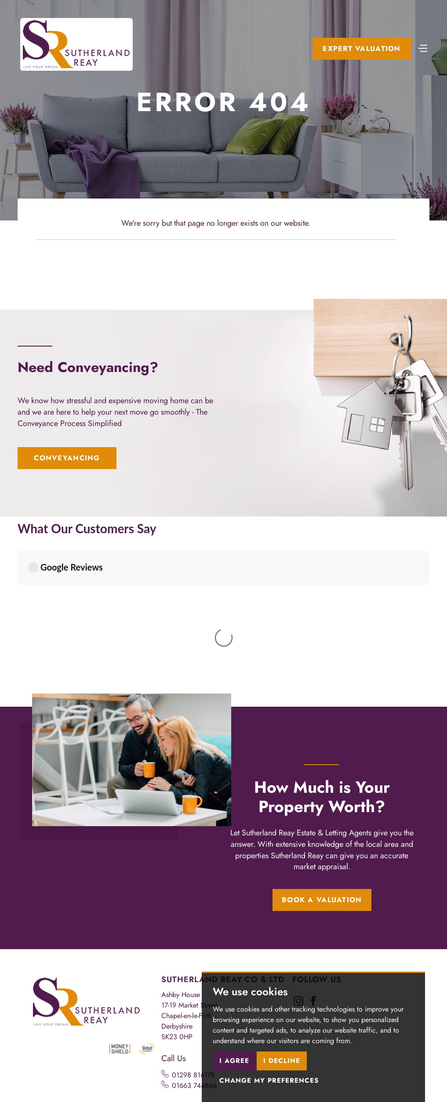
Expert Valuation (361, 48)
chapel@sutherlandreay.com (213, 962)
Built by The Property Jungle (71, 1070)
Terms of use (48, 1044)
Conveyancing (67, 458)
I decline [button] (281, 1061)
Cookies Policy (171, 1044)
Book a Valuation (322, 738)
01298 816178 (193, 914)
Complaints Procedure (63, 1051)
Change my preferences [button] (269, 1080)
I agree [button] (234, 1061)
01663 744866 (194, 924)
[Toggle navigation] (422, 47)
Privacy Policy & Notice (108, 1044)
